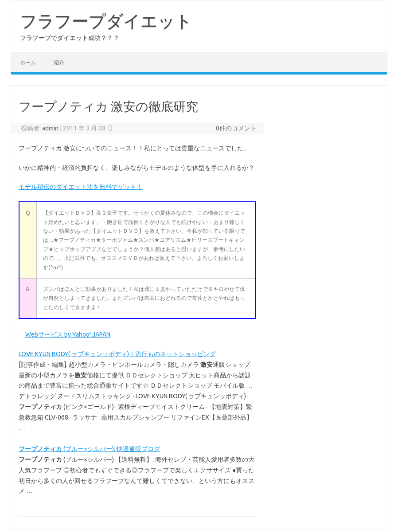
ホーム (28, 62)
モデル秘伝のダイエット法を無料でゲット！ (81, 186)
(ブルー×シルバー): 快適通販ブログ (89, 448)
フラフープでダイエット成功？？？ (69, 37)
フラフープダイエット (106, 21)
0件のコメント (236, 128)
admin (50, 128)
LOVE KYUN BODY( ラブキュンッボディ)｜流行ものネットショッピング (117, 353)
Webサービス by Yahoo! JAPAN (67, 334)
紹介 (59, 62)
